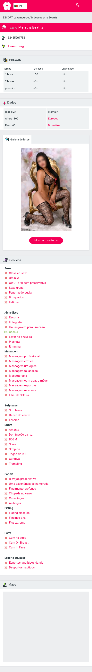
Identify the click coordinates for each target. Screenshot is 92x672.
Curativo (14, 459)
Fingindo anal (17, 517)
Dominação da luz (20, 434)
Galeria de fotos (17, 139)
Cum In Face (17, 547)
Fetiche (14, 302)
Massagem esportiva (22, 385)
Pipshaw (14, 341)
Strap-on (14, 449)
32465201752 (16, 37)
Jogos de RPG (18, 454)
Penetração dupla (20, 292)
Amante (14, 429)
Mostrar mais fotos (46, 240)
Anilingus (15, 503)
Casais (13, 332)
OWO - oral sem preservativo (27, 283)
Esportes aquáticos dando (26, 562)
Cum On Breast (19, 542)
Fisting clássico (19, 513)
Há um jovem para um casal (27, 327)
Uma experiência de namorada (28, 483)
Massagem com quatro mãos (28, 380)
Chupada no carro (20, 493)
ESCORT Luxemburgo (16, 17)
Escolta (14, 317)
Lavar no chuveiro (20, 337)
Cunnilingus (16, 498)
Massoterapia (18, 375)
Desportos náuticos (22, 567)
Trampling (15, 463)
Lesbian (14, 420)
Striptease (15, 410)
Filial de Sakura (19, 395)
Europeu (53, 118)
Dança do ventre (19, 415)
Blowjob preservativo (22, 479)
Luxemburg (13, 46)
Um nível (14, 278)
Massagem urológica (23, 366)
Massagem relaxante (22, 390)
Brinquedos (16, 297)
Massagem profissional (24, 356)
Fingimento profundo (22, 488)
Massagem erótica (21, 361)
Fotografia (15, 322)
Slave (12, 444)
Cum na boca (17, 538)
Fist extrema (17, 522)
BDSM (13, 439)
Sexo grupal (16, 287)
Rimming (15, 346)
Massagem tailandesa (23, 371)
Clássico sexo (18, 273)
